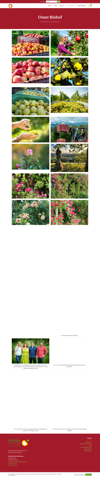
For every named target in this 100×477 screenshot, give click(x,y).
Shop (55, 5)
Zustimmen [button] (88, 474)
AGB (90, 445)
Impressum (89, 442)
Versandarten (88, 449)
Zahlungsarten (88, 450)
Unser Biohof (70, 5)
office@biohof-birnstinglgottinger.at (17, 461)
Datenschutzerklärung (86, 443)
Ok (59, 1)
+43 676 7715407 (12, 465)
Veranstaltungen (81, 5)
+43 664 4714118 (12, 463)
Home (49, 5)
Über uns (62, 5)
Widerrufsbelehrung (86, 447)
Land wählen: (42, 1)
